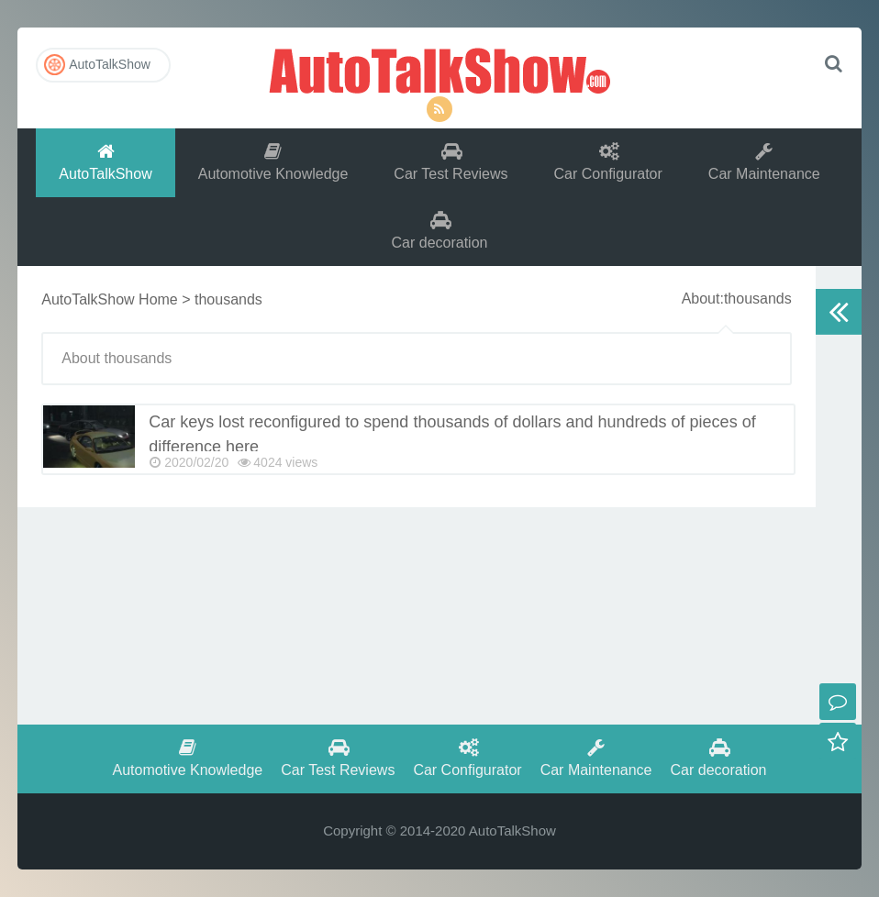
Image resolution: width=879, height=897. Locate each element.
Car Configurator (608, 162)
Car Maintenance (764, 162)
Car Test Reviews (450, 162)
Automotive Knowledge (273, 162)
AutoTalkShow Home (109, 299)
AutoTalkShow (439, 69)
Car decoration (440, 230)
